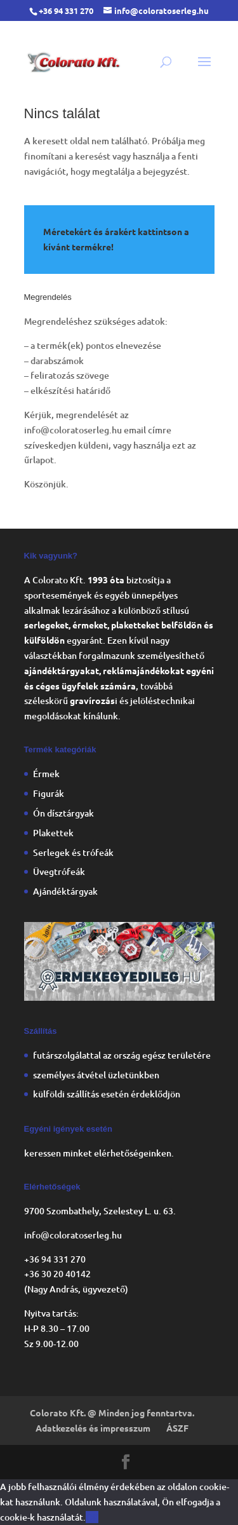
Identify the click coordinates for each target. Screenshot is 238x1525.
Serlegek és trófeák (73, 852)
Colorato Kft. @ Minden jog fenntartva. (112, 1412)
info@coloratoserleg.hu (73, 430)
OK (92, 1517)
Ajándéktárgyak (65, 891)
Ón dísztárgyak (63, 813)
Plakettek (53, 833)
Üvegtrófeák (59, 871)
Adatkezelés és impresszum (93, 1428)
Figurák (48, 793)
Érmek (46, 774)
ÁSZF (177, 1428)
